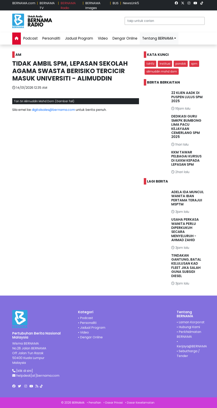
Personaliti (51, 38)
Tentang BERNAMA (157, 38)
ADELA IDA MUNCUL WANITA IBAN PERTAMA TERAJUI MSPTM (187, 198)
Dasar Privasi (114, 403)
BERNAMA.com (23, 3)
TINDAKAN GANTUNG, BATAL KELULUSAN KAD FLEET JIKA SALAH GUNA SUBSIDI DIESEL (186, 265)
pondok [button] (180, 64)
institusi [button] (165, 64)
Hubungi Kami (189, 327)
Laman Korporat (192, 322)
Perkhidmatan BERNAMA (189, 334)
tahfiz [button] (150, 64)
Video (103, 38)
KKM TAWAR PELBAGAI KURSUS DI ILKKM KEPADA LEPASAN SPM (186, 158)
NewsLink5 (131, 3)
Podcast (30, 38)
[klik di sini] (24, 370)
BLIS (116, 3)
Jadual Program (79, 38)
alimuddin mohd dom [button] (161, 71)
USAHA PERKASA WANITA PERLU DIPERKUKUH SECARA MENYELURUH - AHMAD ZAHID (185, 229)
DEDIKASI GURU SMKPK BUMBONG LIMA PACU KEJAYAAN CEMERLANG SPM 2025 (186, 126)
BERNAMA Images (92, 5)
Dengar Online (125, 38)
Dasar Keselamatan (140, 403)
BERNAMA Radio (68, 5)
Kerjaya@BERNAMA (192, 346)
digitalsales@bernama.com (53, 109)
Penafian (95, 403)
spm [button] (194, 64)
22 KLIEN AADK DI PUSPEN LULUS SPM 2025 (187, 96)
